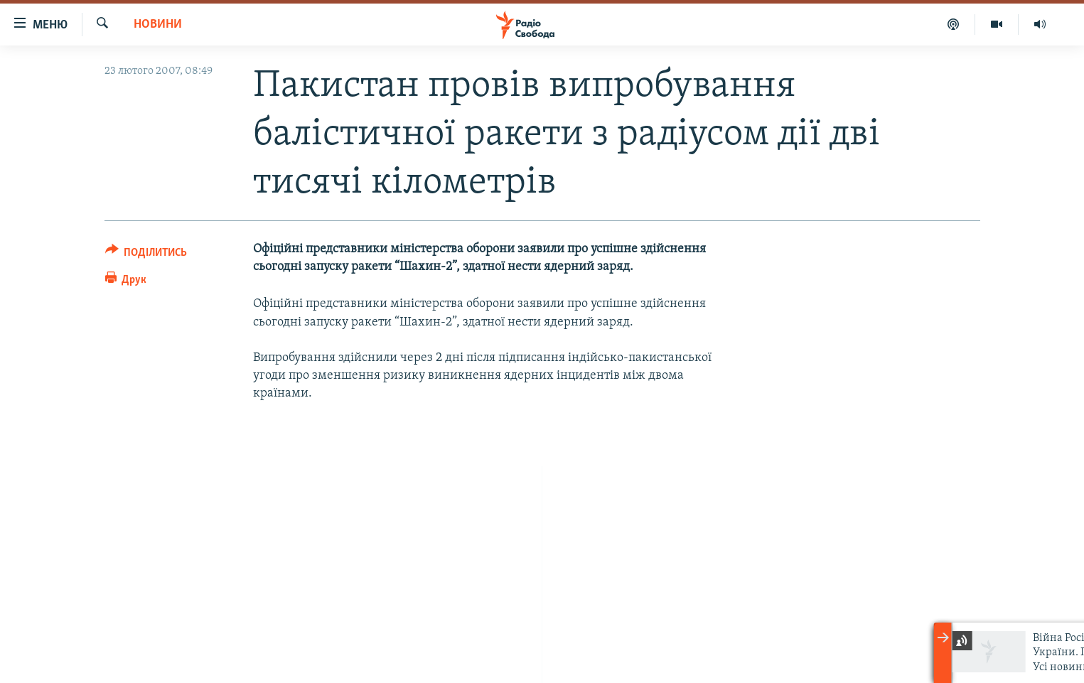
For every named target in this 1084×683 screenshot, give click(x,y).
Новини (158, 24)
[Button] (146, 254)
